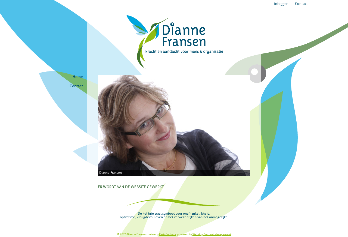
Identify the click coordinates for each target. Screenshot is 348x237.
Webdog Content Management (211, 234)
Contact (301, 4)
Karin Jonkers (167, 234)
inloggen (281, 4)
